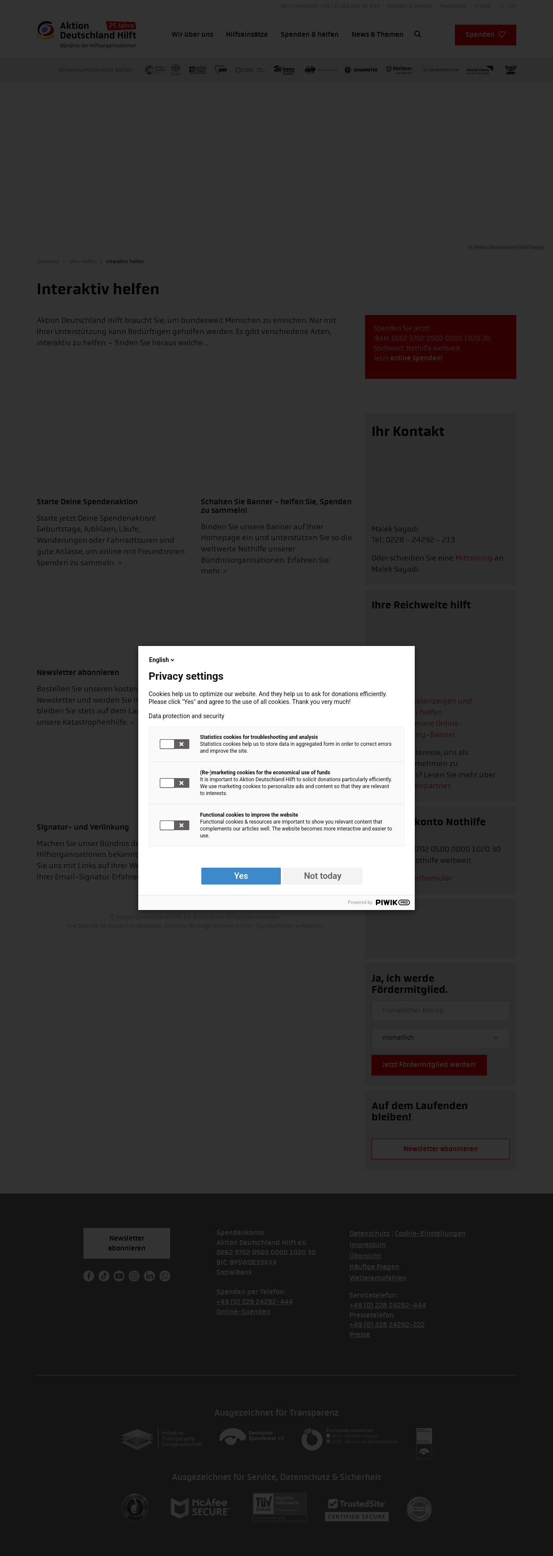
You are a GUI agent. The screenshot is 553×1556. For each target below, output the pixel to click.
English (162, 659)
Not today (323, 876)
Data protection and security (186, 716)
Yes (241, 876)
